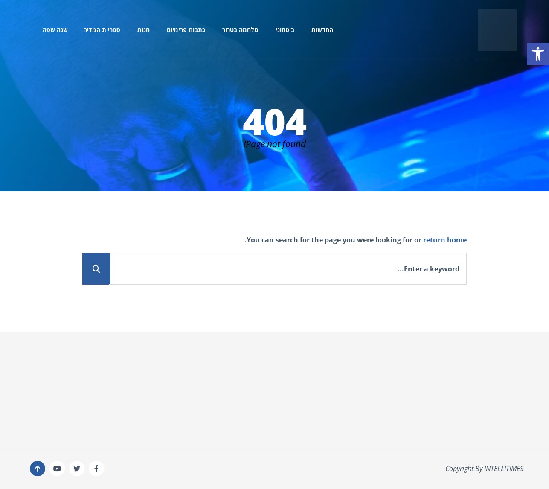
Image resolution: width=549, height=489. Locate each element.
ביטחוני (285, 30)
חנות (143, 30)
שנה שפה (55, 30)
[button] (538, 54)
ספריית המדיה (101, 30)
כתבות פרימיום (186, 30)
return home (445, 239)
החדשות (322, 30)
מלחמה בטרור (240, 30)
